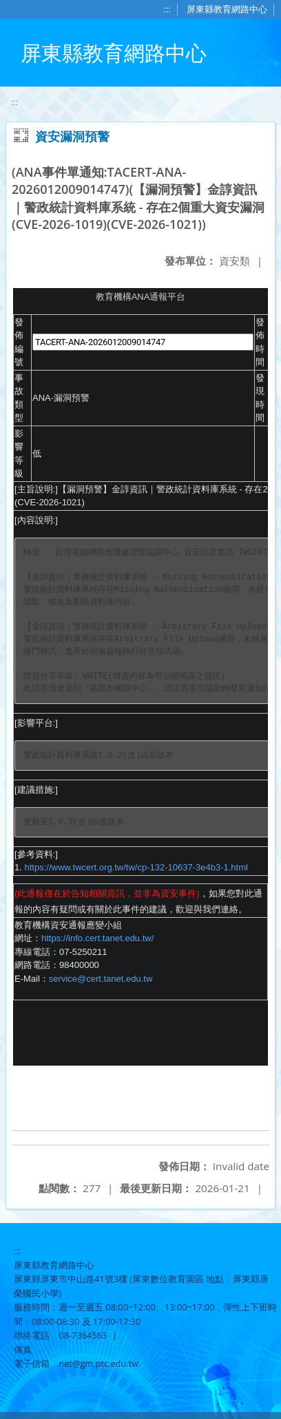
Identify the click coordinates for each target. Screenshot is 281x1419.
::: (167, 9)
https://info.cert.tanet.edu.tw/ (97, 938)
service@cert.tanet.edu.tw (100, 979)
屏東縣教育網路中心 (227, 9)
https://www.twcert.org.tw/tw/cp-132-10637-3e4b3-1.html (135, 867)
